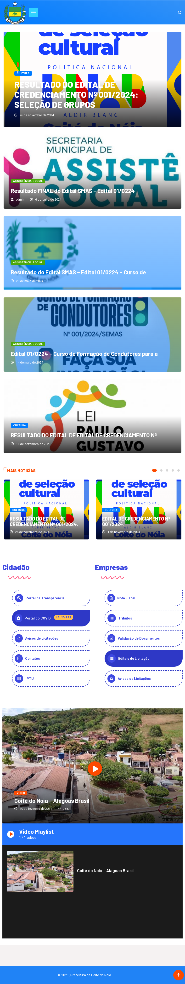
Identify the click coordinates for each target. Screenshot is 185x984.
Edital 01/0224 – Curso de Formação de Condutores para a (84, 353)
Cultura (23, 73)
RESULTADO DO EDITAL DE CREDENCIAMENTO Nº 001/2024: (44, 521)
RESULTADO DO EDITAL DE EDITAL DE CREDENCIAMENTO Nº (84, 435)
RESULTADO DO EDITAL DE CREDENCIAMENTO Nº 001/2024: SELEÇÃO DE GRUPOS (76, 94)
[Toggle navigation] (33, 12)
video (21, 793)
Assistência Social (28, 181)
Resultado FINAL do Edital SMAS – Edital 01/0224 (73, 190)
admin (20, 199)
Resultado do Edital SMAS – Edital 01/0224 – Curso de (78, 272)
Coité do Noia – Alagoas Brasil (52, 800)
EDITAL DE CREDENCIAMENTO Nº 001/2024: (136, 521)
